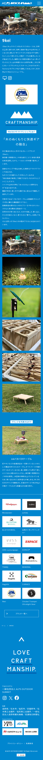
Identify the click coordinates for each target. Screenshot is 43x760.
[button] (13, 32)
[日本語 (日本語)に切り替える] (21, 755)
